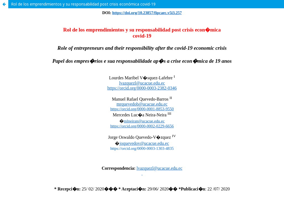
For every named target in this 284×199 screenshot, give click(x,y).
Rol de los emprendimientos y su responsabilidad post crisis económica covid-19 (83, 4)
